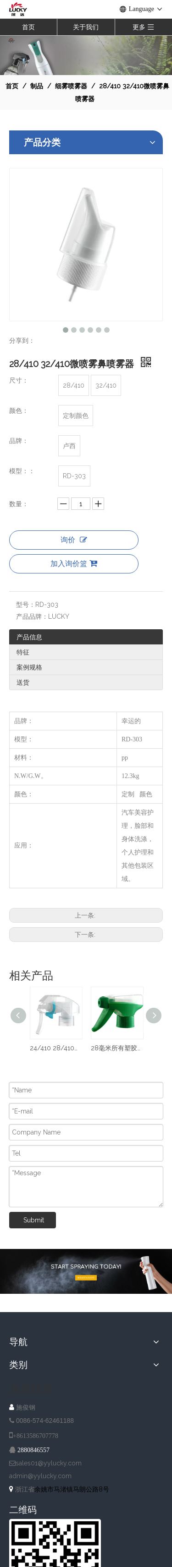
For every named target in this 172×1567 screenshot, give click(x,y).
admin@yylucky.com (40, 1476)
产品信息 (29, 637)
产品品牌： (32, 616)
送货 (23, 682)
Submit (33, 1220)
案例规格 (29, 667)
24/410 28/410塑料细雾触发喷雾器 (56, 1048)
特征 (23, 652)
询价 (74, 539)
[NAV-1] (86, 55)
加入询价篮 (73, 563)
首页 (28, 27)
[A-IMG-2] (86, 1271)
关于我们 (86, 27)
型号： (25, 604)
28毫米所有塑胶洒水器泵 (117, 1048)
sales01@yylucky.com (49, 1463)
